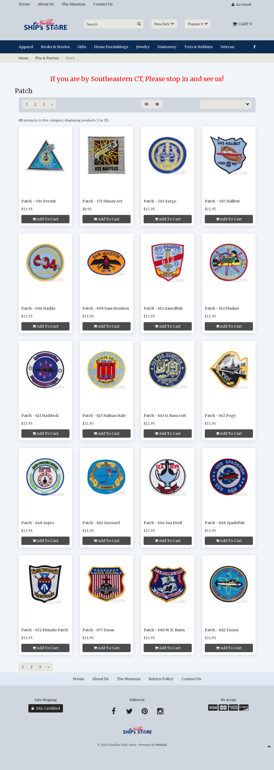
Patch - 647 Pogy (220, 415)
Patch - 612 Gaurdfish (163, 308)
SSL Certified (45, 708)
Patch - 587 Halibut (222, 201)
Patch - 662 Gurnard (101, 522)
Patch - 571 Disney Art (102, 201)
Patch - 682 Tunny (222, 630)
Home (23, 58)
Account (241, 4)
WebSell (161, 745)
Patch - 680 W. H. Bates (164, 630)
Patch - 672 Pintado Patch (44, 630)
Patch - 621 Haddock (40, 415)
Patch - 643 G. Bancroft (165, 415)
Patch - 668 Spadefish (225, 522)
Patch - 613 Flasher (222, 308)
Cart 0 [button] (242, 24)
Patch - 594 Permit (38, 201)
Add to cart (45, 219)
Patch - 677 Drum (98, 630)
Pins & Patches (47, 58)
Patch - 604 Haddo (38, 308)
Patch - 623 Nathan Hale (104, 415)
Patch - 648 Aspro (37, 522)
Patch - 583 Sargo (160, 201)
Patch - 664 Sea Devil (163, 522)
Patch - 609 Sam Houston (105, 308)
